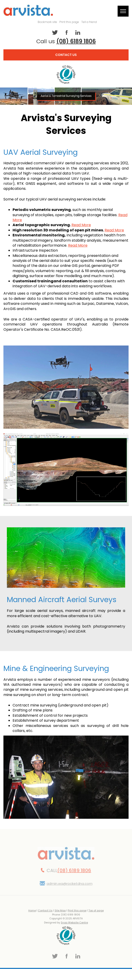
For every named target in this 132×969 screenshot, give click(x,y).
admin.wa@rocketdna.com (69, 885)
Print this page (69, 22)
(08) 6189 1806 (76, 41)
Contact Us (66, 55)
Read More (81, 225)
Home (32, 912)
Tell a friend (89, 22)
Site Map (60, 912)
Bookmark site (47, 22)
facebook (66, 32)
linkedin (77, 32)
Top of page (96, 912)
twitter (55, 32)
